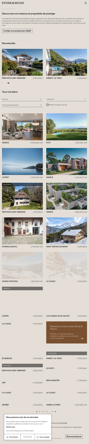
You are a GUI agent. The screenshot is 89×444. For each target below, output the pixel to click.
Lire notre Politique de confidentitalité (20, 431)
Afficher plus (10, 427)
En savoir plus (14, 343)
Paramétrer (27, 437)
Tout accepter (43, 437)
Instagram (7, 410)
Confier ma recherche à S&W (17, 31)
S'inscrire (81, 425)
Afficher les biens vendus (58, 105)
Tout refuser (12, 437)
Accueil (4, 9)
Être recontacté (74, 306)
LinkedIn (18, 410)
